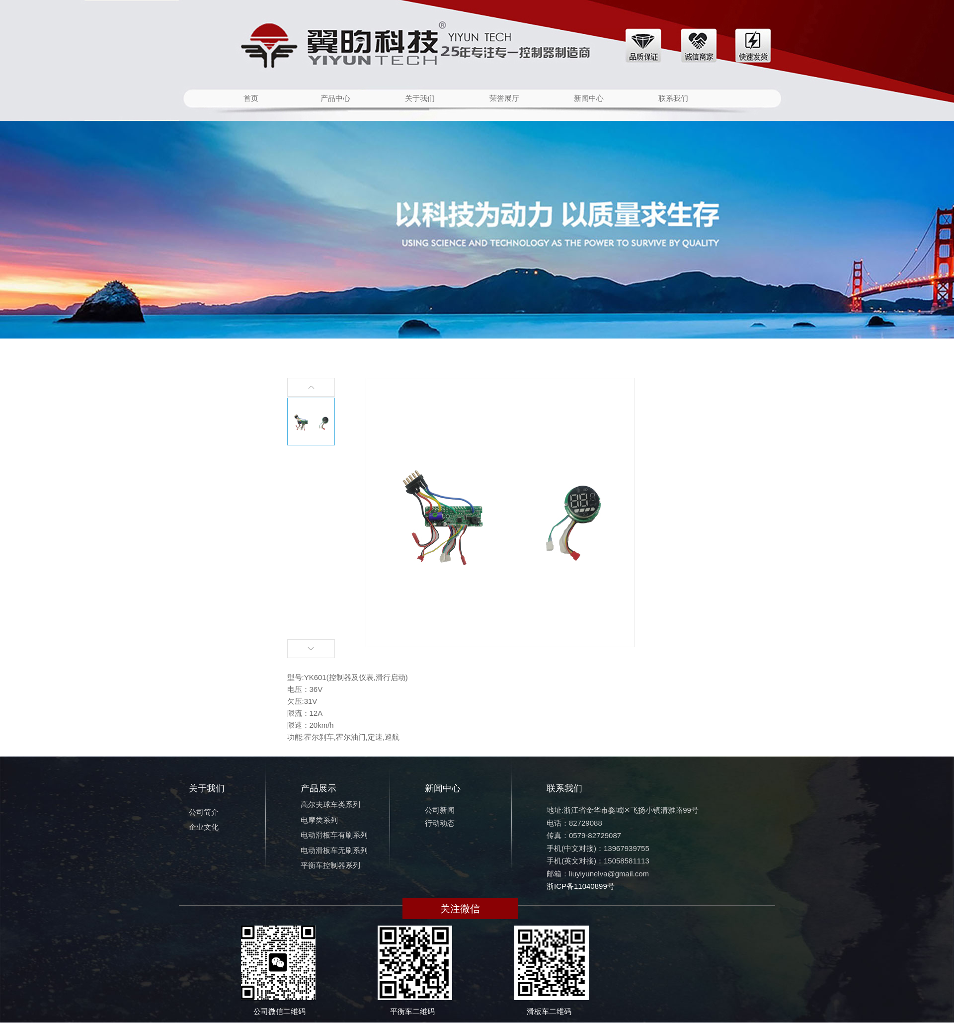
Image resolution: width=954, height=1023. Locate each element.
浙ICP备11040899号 (581, 886)
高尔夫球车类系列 (330, 804)
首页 (250, 98)
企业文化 (204, 827)
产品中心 (335, 98)
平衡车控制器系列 (330, 865)
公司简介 (204, 812)
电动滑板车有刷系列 (334, 835)
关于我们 (420, 98)
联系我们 (673, 98)
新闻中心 (589, 98)
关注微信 (460, 908)
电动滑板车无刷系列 (334, 850)
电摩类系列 (319, 820)
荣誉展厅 (504, 98)
